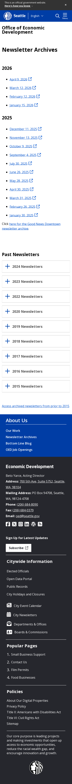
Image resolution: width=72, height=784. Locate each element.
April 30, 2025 (21, 189)
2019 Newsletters (27, 327)
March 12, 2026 (23, 88)
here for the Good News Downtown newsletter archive (31, 226)
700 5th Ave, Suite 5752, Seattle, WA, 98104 (35, 484)
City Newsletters (25, 615)
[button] (66, 5)
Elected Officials (18, 571)
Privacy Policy (16, 706)
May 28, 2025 (21, 181)
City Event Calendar (28, 606)
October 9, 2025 (23, 146)
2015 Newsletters (27, 386)
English (35, 16)
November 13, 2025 (26, 138)
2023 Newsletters (27, 282)
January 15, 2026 (24, 105)
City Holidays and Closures (26, 594)
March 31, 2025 (23, 198)
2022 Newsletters (27, 297)
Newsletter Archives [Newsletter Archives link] (21, 437)
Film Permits (20, 670)
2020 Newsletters (27, 312)
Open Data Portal (19, 579)
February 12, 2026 (25, 96)
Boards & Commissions (31, 632)
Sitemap (12, 724)
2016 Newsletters (27, 371)
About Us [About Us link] (16, 420)
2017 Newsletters (27, 356)
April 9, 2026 (21, 79)
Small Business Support (28, 654)
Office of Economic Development (23, 30)
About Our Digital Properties (27, 700)
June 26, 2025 (21, 172)
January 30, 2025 (24, 215)
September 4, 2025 (25, 155)
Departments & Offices (30, 624)
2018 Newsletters (27, 341)
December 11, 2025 (25, 129)
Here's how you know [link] (19, 5)
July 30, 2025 (21, 163)
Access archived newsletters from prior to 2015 (35, 406)
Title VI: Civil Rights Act (23, 718)
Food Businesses (23, 677)
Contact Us (19, 662)
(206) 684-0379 (23, 510)
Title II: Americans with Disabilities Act (34, 712)
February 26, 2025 (25, 206)
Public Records (17, 586)
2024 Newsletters (27, 267)
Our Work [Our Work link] (13, 431)
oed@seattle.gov (28, 516)
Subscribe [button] (18, 548)
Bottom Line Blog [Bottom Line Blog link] (18, 443)
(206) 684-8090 (27, 504)
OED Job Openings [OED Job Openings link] (19, 450)
